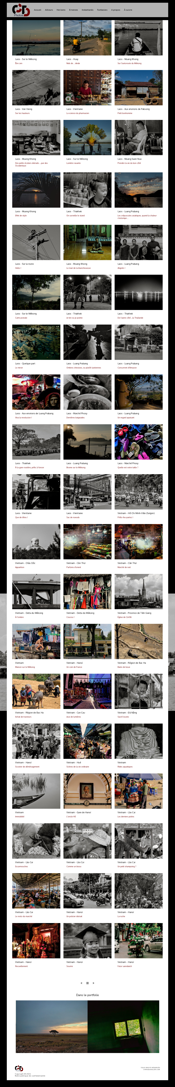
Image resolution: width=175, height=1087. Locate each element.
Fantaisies (102, 10)
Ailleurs (49, 10)
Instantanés (88, 10)
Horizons (61, 10)
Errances (73, 10)
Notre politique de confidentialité (30, 1076)
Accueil (37, 10)
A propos (115, 10)
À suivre (128, 10)
